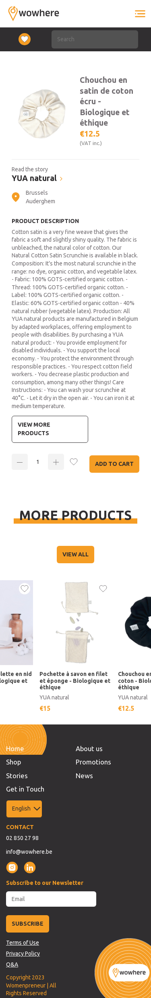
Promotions (93, 762)
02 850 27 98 (22, 838)
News (84, 775)
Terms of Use (22, 942)
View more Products (34, 428)
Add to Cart (114, 464)
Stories (17, 775)
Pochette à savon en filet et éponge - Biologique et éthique (74, 681)
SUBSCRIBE (27, 923)
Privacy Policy (23, 953)
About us (89, 748)
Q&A (12, 964)
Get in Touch (25, 789)
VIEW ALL (75, 554)
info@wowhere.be (29, 852)
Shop (13, 762)
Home (15, 748)
